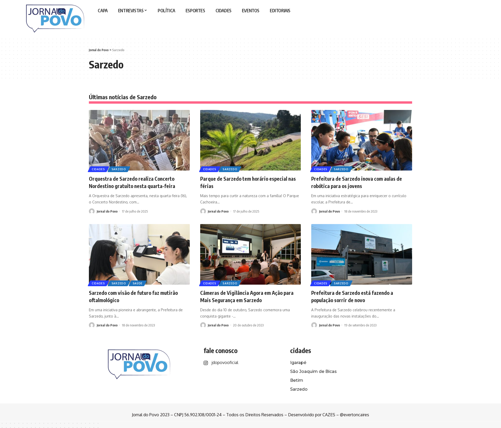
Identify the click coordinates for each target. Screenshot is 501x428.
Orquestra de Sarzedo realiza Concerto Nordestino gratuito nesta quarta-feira (136, 182)
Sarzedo (119, 169)
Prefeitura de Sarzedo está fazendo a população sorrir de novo (356, 296)
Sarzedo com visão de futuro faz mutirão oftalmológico (138, 296)
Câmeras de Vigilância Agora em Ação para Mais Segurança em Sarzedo (246, 296)
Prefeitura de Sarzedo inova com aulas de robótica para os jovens (358, 182)
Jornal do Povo (107, 211)
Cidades (98, 169)
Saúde (139, 283)
